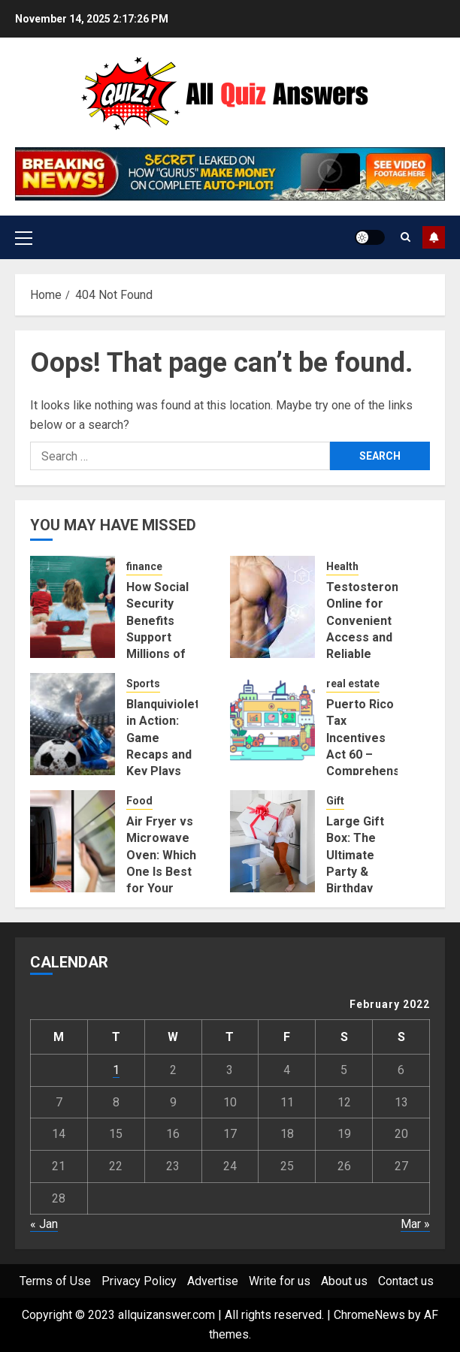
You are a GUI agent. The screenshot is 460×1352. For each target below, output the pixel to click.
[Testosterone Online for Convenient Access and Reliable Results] (272, 607)
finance (144, 566)
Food (139, 801)
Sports (143, 684)
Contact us (406, 1281)
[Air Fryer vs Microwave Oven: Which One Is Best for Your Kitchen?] (72, 841)
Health (342, 566)
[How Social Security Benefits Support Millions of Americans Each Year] (72, 607)
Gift (335, 801)
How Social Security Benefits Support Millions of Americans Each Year (157, 637)
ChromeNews (369, 1315)
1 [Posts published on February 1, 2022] (116, 1070)
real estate (353, 684)
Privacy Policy (139, 1281)
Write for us (279, 1281)
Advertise (212, 1281)
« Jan (44, 1224)
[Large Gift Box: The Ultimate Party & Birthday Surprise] (272, 841)
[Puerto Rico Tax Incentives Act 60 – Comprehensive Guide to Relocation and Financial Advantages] (272, 724)
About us (344, 1281)
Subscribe (433, 237)
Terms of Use (55, 1281)
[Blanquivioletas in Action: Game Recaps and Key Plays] (72, 724)
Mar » (415, 1224)
